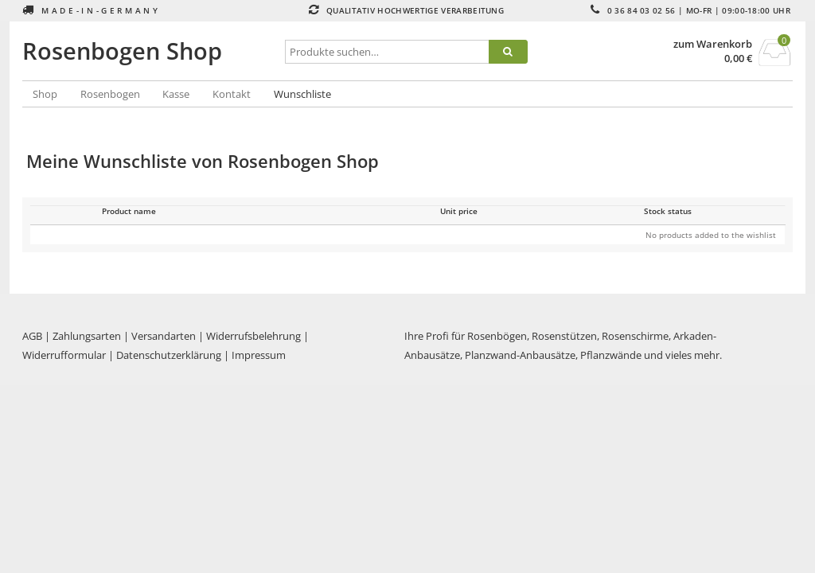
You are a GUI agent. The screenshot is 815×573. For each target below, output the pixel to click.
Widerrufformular (64, 355)
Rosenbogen (110, 94)
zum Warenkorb (712, 44)
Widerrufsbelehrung (253, 336)
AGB (32, 336)
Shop (45, 94)
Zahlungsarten (87, 336)
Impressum (259, 355)
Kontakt (232, 94)
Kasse (175, 94)
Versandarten (163, 336)
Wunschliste (302, 94)
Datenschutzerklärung (168, 355)
